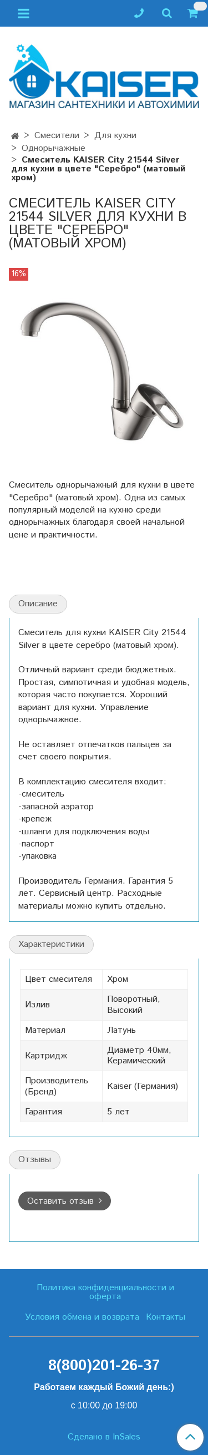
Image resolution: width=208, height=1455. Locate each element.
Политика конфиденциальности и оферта (105, 1292)
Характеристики (51, 944)
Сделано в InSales (104, 1437)
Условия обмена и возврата (82, 1317)
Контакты (165, 1317)
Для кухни (115, 135)
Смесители (56, 135)
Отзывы (34, 1159)
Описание (38, 603)
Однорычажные (53, 148)
